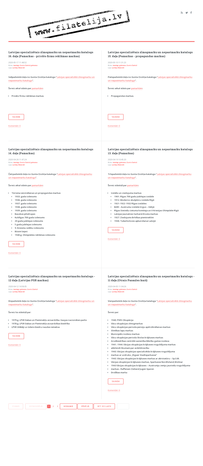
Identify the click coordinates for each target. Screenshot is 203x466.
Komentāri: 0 (14, 125)
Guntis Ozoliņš (25, 65)
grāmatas (34, 65)
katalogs (16, 65)
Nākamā (68, 406)
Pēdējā (85, 406)
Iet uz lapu (104, 406)
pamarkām (37, 88)
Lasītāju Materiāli (18, 68)
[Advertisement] (101, 439)
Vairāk (16, 117)
